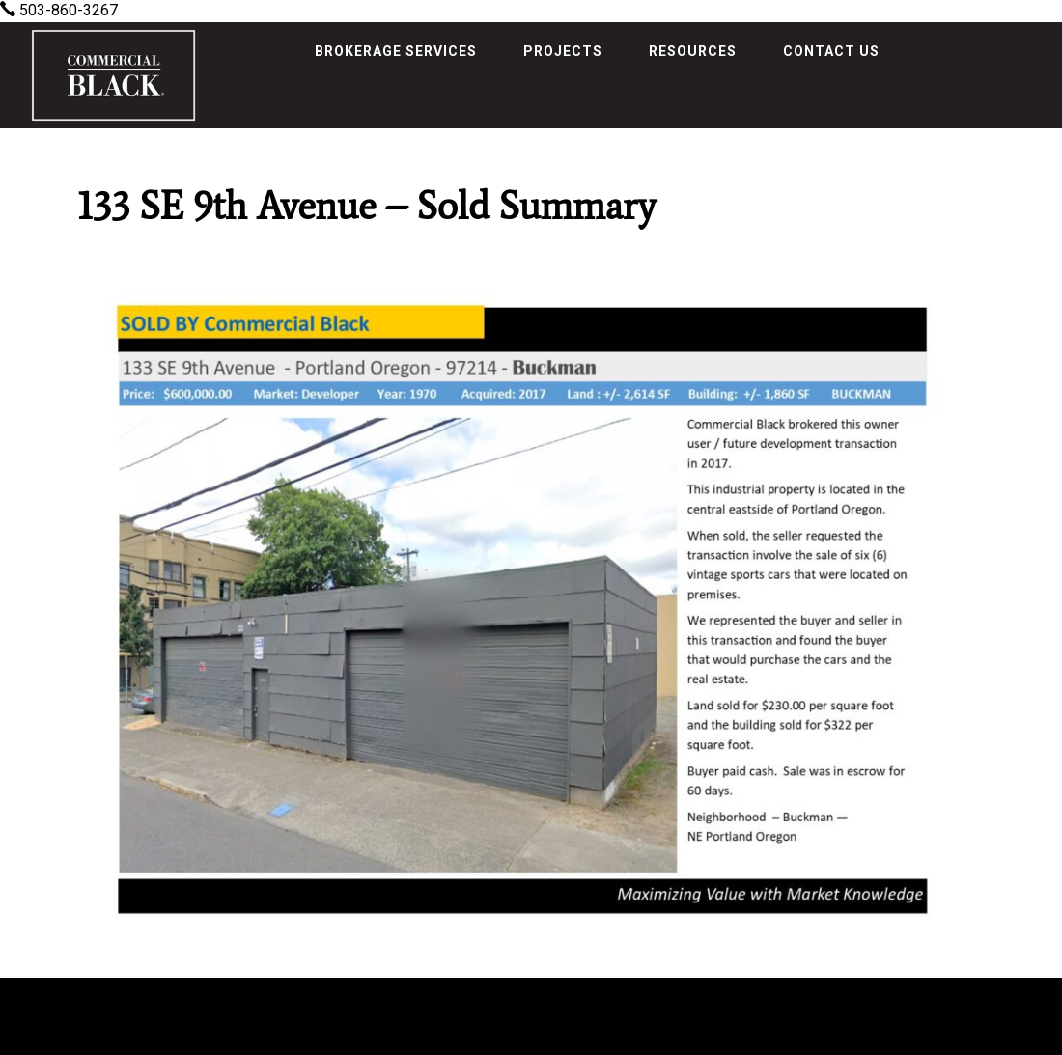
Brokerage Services (396, 51)
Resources (693, 51)
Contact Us (831, 51)
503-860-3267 (59, 10)
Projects (562, 51)
